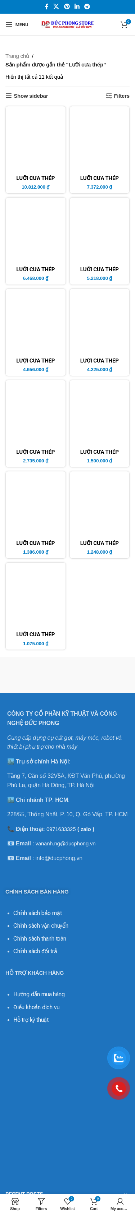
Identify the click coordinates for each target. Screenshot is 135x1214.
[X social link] (56, 6)
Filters (122, 96)
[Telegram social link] (87, 6)
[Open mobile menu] (17, 24)
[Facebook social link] (47, 6)
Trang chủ (17, 56)
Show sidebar (31, 96)
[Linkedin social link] (77, 6)
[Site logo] (68, 24)
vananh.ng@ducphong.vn (65, 843)
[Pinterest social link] (67, 6)
